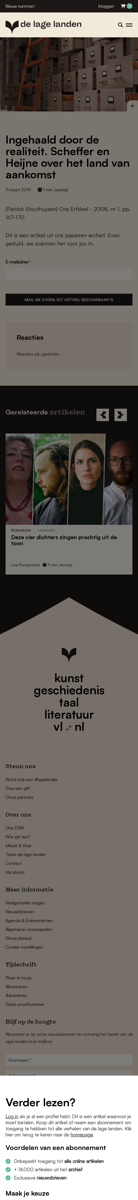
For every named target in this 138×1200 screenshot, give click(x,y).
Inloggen (106, 6)
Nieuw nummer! (20, 6)
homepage (82, 1135)
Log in (12, 1116)
